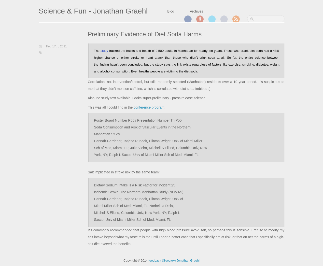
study (104, 51)
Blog (170, 11)
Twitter (212, 19)
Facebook (188, 19)
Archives (196, 11)
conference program (149, 107)
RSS (236, 19)
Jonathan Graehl (188, 260)
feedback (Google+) (162, 260)
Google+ (200, 19)
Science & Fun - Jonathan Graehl (93, 11)
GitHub (224, 19)
